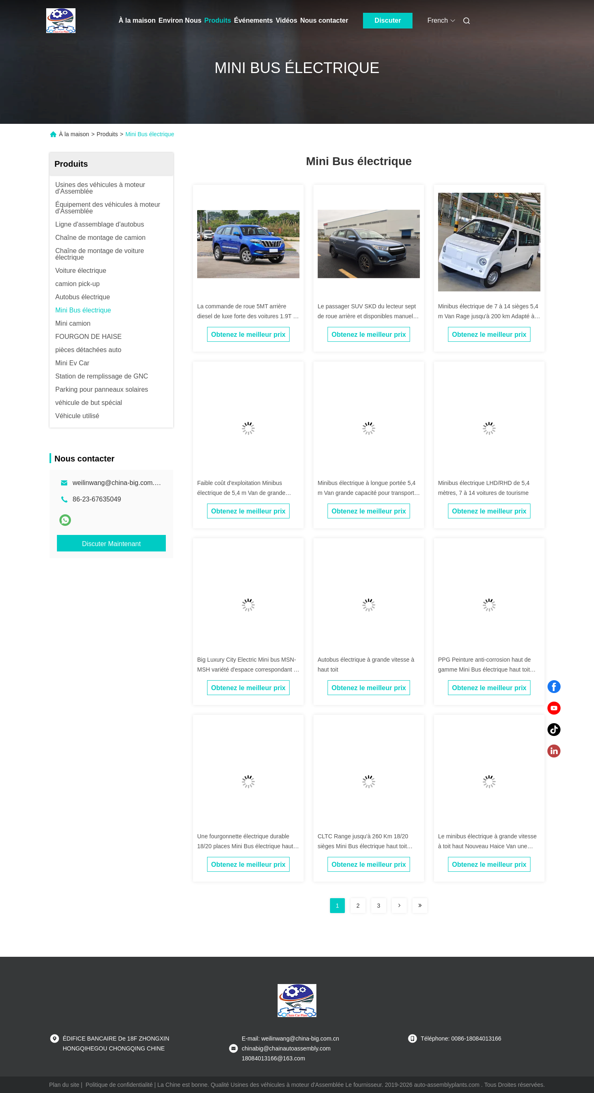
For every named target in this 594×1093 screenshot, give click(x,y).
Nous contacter (324, 20)
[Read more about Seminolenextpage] (399, 905)
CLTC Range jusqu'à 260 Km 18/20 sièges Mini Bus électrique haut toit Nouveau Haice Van (363, 846)
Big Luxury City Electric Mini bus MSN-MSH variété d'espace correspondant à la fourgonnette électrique (247, 669)
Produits (217, 20)
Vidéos (286, 20)
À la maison (137, 20)
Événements (253, 20)
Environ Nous (179, 20)
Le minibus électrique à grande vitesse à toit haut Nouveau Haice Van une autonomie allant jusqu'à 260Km (487, 846)
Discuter (388, 20)
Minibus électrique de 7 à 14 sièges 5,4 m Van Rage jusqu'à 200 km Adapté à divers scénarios (488, 316)
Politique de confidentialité (119, 1084)
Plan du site (64, 1084)
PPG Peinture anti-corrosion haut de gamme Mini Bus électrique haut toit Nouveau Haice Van (484, 669)
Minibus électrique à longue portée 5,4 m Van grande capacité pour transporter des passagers (368, 493)
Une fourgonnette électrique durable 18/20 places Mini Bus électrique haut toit (245, 846)
